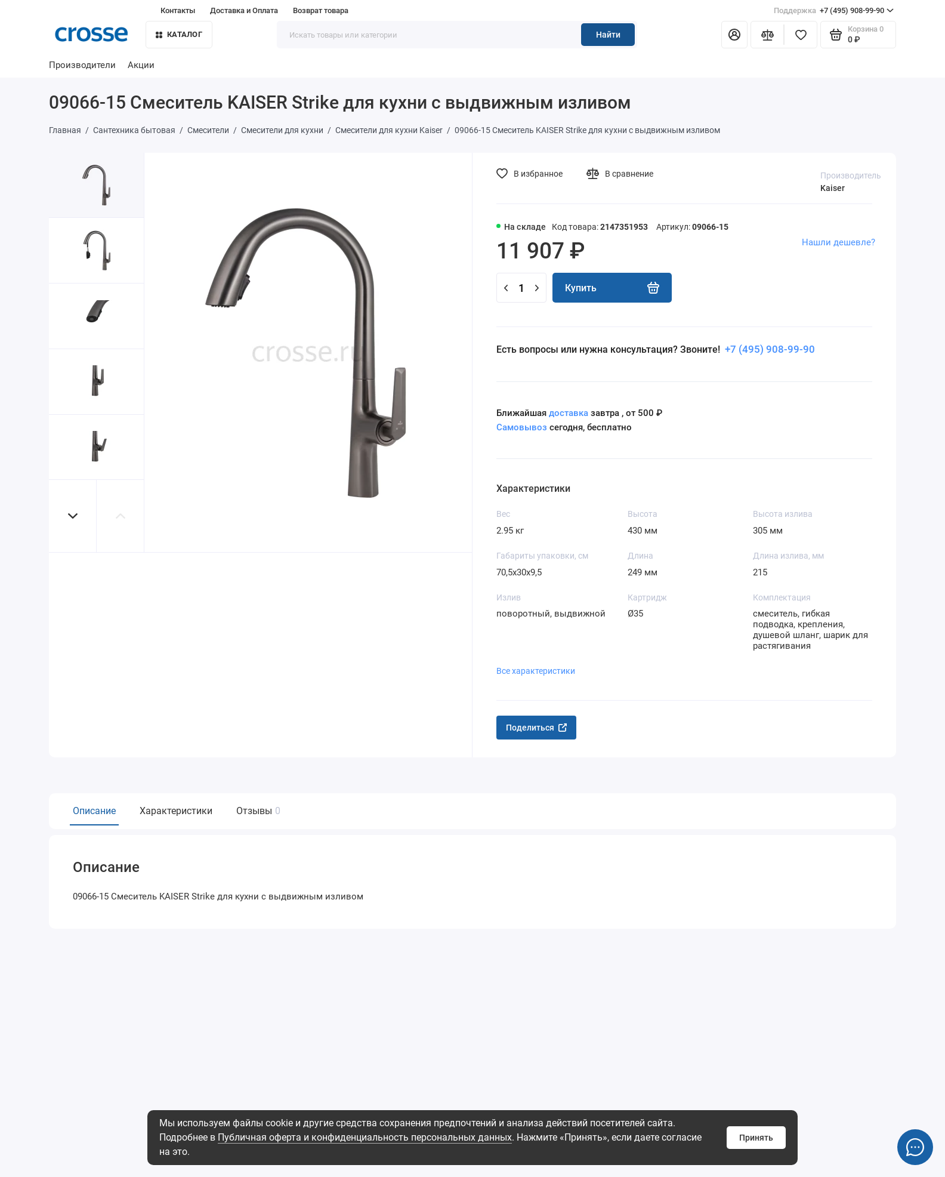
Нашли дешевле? (838, 242)
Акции (141, 65)
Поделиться (536, 727)
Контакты (177, 10)
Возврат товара (320, 10)
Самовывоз (521, 427)
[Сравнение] (767, 34)
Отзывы (256, 810)
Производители (82, 65)
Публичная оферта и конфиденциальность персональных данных (365, 1137)
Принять (756, 1137)
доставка (568, 413)
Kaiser (832, 188)
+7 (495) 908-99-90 (834, 11)
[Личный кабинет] (734, 34)
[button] (73, 516)
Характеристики (176, 810)
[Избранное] (801, 34)
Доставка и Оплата (244, 10)
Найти (608, 34)
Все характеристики (535, 671)
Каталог (179, 34)
